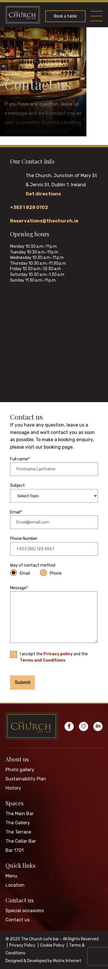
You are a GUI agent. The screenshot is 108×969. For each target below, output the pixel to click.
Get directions (43, 194)
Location (14, 885)
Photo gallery (19, 769)
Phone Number (23, 538)
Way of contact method (32, 565)
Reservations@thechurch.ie (44, 221)
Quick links (20, 865)
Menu (11, 876)
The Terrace (18, 832)
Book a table (65, 16)
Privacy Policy (22, 945)
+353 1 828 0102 (29, 207)
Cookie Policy (52, 945)
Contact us (19, 900)
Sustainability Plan (25, 779)
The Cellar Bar (20, 841)
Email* (16, 512)
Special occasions (24, 910)
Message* (19, 588)
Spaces (14, 803)
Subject (17, 485)
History (13, 788)
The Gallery (17, 822)
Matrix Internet (67, 960)
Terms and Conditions (42, 660)
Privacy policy (58, 654)
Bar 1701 (14, 850)
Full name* (20, 459)
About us (17, 759)
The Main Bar (19, 813)
